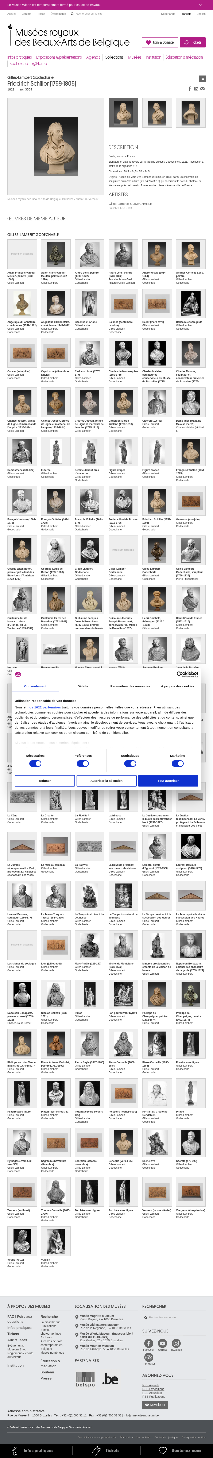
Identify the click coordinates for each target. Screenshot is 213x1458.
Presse (41, 13)
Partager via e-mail (202, 88)
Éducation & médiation (184, 57)
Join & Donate (163, 42)
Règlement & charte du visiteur (20, 1355)
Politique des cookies (194, 1437)
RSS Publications (153, 1396)
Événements (58, 13)
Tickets (196, 42)
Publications (48, 1326)
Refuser (45, 780)
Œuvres (202, 79)
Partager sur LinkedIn (196, 88)
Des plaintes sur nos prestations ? (97, 1437)
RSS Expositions (153, 1389)
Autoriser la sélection (106, 780)
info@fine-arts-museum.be (141, 1415)
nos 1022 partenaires (44, 707)
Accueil (11, 13)
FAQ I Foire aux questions (19, 1319)
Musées (135, 57)
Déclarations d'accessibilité (135, 1437)
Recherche (19, 63)
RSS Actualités (152, 1393)
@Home (39, 63)
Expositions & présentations (59, 57)
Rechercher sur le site (72, 14)
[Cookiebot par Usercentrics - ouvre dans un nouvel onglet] (179, 674)
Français (186, 13)
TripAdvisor (148, 1363)
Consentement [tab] (35, 686)
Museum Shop (16, 1349)
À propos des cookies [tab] (177, 686)
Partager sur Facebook (190, 88)
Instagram (176, 1349)
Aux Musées (17, 1340)
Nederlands (168, 13)
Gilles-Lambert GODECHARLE (130, 206)
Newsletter (157, 1405)
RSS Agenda (150, 1385)
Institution (153, 57)
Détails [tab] (83, 686)
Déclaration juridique (166, 1437)
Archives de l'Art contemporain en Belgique (51, 1344)
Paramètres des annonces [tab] (130, 686)
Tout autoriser (168, 780)
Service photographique (50, 1331)
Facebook (148, 1349)
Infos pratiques (19, 57)
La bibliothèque (50, 1322)
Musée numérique (52, 1352)
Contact (26, 13)
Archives (46, 1337)
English (201, 13)
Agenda (93, 57)
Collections (114, 57)
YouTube (162, 1349)
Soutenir (47, 1372)
